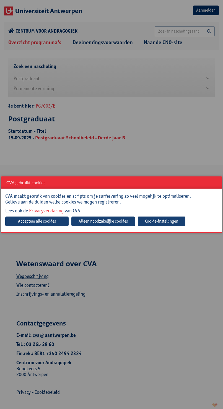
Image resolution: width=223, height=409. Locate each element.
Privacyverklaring (46, 210)
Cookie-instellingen (161, 221)
